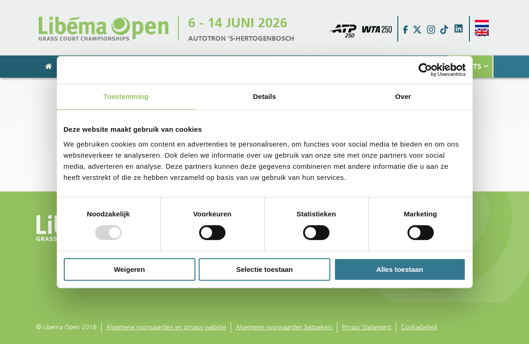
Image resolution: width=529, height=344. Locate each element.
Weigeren (129, 269)
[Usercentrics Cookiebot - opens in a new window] (425, 70)
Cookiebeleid (419, 327)
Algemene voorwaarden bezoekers (284, 327)
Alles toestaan (399, 269)
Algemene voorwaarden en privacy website (166, 327)
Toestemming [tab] (126, 96)
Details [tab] (264, 96)
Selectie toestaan (264, 269)
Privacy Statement (366, 327)
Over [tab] (403, 96)
